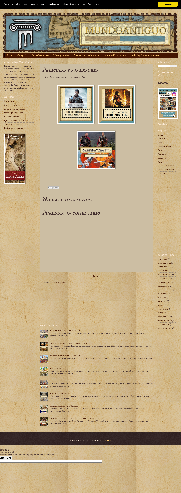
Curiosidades (9, 101)
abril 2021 (162, 301)
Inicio (10, 55)
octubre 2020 (164, 324)
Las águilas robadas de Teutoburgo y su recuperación (73, 418)
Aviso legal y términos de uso (145, 55)
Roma (160, 135)
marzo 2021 (163, 305)
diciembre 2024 (164, 263)
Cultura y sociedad (166, 165)
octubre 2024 (164, 270)
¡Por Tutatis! (55, 368)
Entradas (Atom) (58, 282)
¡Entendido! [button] (167, 4)
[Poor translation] (8, 458)
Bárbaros (162, 154)
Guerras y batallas (12, 105)
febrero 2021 (163, 309)
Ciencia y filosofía (166, 169)
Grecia (161, 142)
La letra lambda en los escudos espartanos (68, 343)
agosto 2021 (163, 293)
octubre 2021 (163, 286)
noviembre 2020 (165, 320)
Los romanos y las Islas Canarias (64, 406)
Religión (162, 158)
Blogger (107, 440)
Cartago (161, 173)
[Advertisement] (96, 304)
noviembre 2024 (165, 266)
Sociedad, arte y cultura (14, 109)
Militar (161, 139)
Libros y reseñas (61, 55)
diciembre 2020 (164, 316)
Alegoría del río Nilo (59, 393)
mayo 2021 (162, 297)
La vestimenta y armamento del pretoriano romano (72, 381)
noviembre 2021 (164, 282)
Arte (160, 162)
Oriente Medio (164, 146)
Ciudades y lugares (12, 124)
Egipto (161, 150)
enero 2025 (163, 259)
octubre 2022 (163, 278)
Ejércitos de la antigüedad (16, 120)
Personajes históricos (13, 113)
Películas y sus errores (14, 128)
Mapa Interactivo (40, 55)
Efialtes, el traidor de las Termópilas (66, 356)
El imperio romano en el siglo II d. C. (66, 330)
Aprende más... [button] (94, 4)
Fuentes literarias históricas (87, 55)
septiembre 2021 (164, 290)
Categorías (22, 55)
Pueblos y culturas (12, 116)
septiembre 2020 (165, 328)
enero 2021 (162, 313)
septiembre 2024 (165, 274)
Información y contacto (115, 55)
